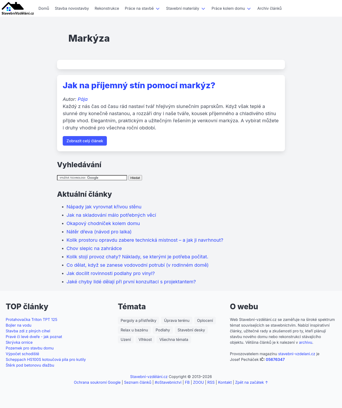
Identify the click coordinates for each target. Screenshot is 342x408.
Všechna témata (173, 339)
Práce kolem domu (228, 8)
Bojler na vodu (18, 325)
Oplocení (205, 320)
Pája (83, 99)
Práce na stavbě (139, 8)
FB (187, 382)
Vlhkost (145, 339)
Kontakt (225, 382)
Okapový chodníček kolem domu (103, 223)
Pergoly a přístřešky (138, 320)
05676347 (275, 359)
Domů (43, 8)
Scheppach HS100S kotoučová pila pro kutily (46, 359)
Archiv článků (269, 8)
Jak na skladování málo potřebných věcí (111, 215)
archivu (305, 342)
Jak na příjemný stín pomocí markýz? (139, 85)
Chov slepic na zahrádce (94, 248)
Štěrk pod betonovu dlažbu (30, 365)
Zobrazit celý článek (84, 140)
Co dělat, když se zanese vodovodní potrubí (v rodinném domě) (137, 265)
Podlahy (163, 330)
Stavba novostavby (72, 8)
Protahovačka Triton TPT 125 (31, 319)
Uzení (126, 339)
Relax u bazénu (134, 330)
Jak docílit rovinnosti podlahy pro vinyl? (110, 273)
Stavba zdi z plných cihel (28, 331)
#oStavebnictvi (168, 382)
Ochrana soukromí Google (97, 382)
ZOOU (198, 382)
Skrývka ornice (19, 342)
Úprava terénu (176, 320)
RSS (211, 382)
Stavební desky (191, 330)
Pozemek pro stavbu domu (30, 348)
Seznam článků (137, 382)
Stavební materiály (182, 8)
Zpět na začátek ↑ (251, 382)
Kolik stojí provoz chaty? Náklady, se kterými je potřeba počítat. (137, 257)
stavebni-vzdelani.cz (296, 353)
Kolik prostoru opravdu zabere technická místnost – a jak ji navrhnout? (144, 240)
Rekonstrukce (107, 8)
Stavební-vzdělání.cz (149, 376)
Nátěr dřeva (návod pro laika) (99, 232)
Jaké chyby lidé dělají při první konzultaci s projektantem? (131, 282)
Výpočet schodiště (22, 353)
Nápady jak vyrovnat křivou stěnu (104, 207)
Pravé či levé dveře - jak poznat (34, 336)
